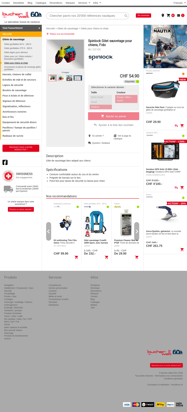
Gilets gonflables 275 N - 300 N (18, 48)
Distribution (54, 305)
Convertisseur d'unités (58, 299)
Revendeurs (56, 3)
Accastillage (9, 293)
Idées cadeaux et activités (15, 327)
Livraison (53, 291)
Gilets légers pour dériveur (16, 52)
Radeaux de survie (13, 135)
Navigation (9, 285)
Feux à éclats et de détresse (18, 95)
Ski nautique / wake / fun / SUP (18, 319)
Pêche (7, 324)
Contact (6, 3)
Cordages (8, 299)
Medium (95, 107)
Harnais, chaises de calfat (17, 74)
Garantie (52, 293)
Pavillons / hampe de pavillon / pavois (20, 129)
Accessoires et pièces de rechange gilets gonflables (22, 68)
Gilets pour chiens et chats (16, 63)
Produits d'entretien (12, 313)
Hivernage (8, 333)
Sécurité (7, 34)
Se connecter (143, 15)
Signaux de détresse (14, 101)
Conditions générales (173, 378)
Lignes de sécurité (13, 85)
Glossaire (53, 302)
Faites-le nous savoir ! (21, 209)
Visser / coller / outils (13, 316)
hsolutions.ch (177, 385)
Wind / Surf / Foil (11, 322)
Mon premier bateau (13, 330)
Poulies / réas (10, 296)
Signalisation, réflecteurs (17, 106)
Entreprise (95, 285)
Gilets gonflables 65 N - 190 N (17, 44)
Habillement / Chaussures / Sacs (18, 288)
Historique (95, 288)
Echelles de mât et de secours (19, 79)
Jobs (93, 307)
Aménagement (10, 305)
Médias (94, 305)
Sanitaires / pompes (13, 310)
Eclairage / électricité (13, 307)
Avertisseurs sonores (14, 111)
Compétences (55, 285)
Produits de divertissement (16, 336)
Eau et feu (8, 117)
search (126, 16)
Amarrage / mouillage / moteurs (18, 302)
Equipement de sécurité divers (20, 122)
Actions (7, 338)
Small (94, 102)
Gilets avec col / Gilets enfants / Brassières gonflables (18, 57)
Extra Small (97, 97)
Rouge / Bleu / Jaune (124, 99)
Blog (30, 3)
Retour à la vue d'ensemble (60, 34)
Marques (70, 3)
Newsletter (18, 3)
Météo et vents (55, 296)
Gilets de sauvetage (67, 28)
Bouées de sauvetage (14, 90)
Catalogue (41, 3)
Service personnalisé (58, 288)
